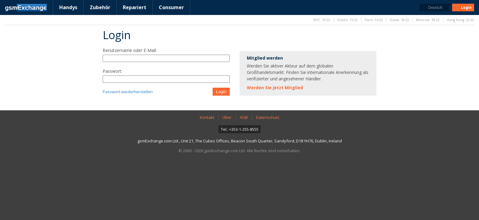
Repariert (134, 7)
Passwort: (112, 71)
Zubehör (100, 7)
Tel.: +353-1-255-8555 (239, 129)
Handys (68, 7)
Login (221, 91)
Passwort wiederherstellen (128, 91)
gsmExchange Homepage (26, 7)
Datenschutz (268, 117)
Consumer (171, 7)
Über (227, 117)
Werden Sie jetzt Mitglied (275, 87)
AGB (244, 117)
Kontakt (207, 117)
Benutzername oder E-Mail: (130, 50)
